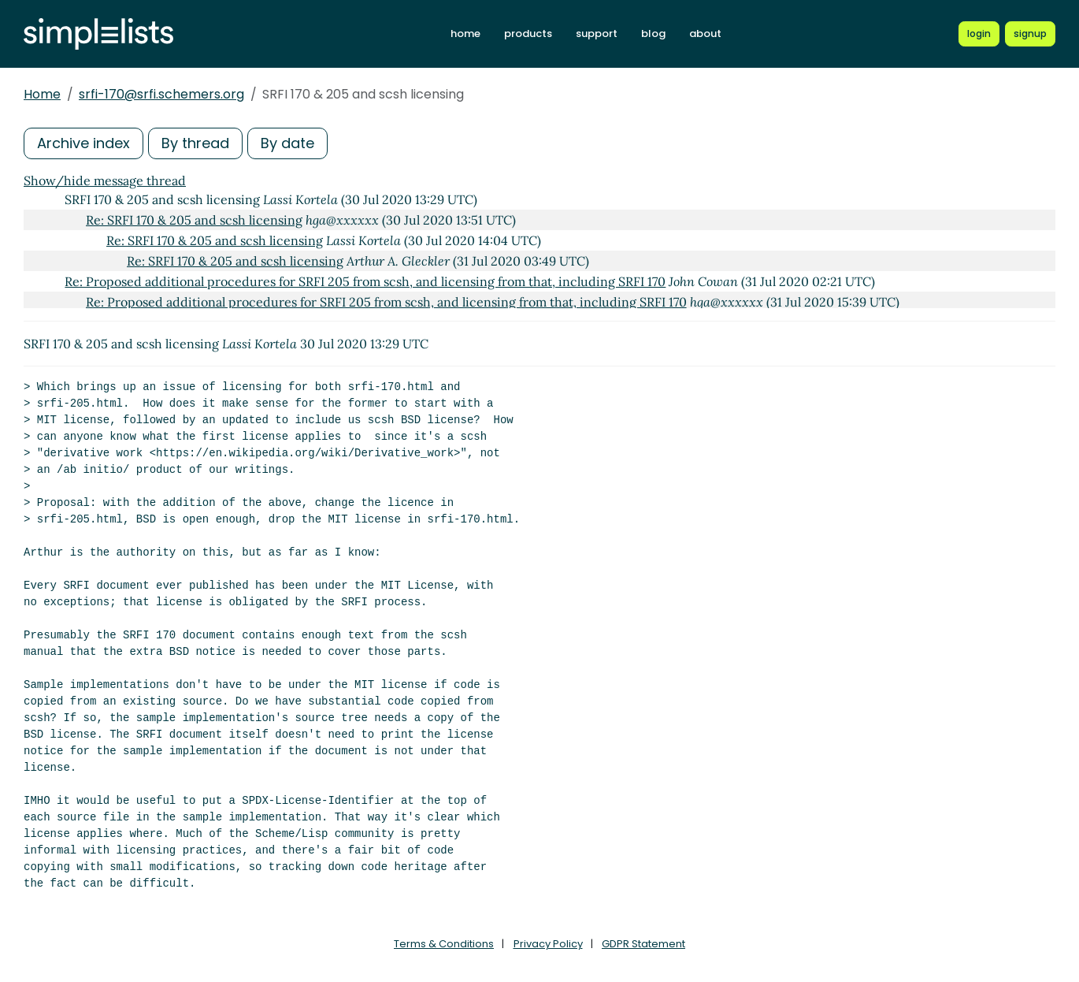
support (596, 33)
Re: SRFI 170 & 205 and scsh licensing (194, 220)
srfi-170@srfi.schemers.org (161, 94)
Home (42, 94)
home (465, 33)
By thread (195, 143)
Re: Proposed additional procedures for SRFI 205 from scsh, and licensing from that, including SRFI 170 (365, 281)
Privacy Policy (548, 943)
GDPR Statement (643, 943)
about (705, 33)
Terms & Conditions (444, 943)
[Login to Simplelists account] (978, 33)
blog (653, 33)
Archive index (83, 143)
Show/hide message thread (105, 180)
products (528, 33)
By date (287, 143)
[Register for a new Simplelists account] (1030, 33)
